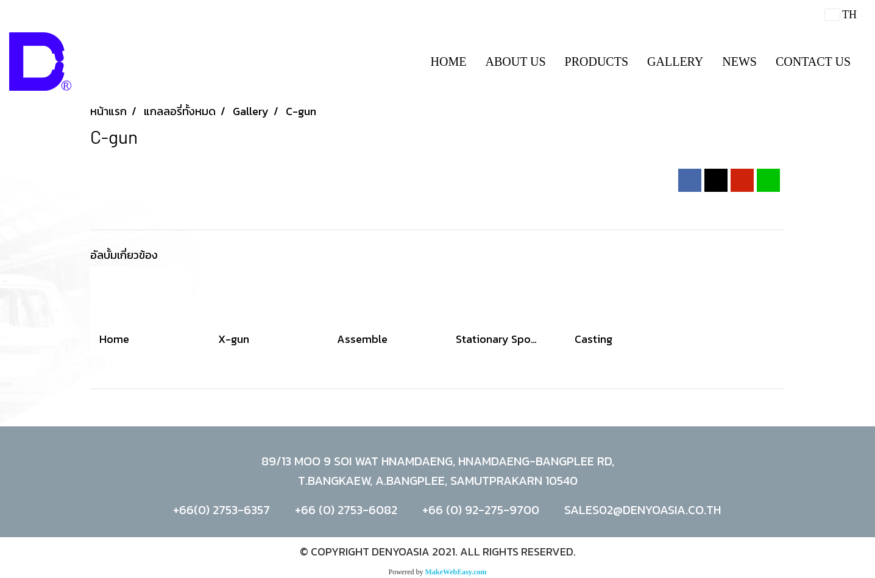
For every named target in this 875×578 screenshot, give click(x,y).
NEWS (739, 61)
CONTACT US (813, 61)
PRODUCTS (596, 61)
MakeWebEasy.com (456, 572)
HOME (449, 61)
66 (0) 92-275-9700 (483, 510)
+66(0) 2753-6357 (221, 510)
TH (841, 15)
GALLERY (675, 61)
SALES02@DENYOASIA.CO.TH (642, 510)
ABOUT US (515, 61)
